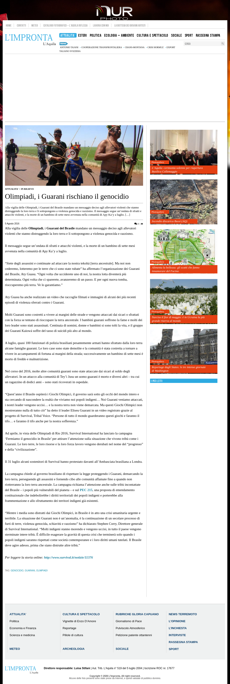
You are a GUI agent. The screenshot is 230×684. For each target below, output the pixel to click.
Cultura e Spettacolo (81, 614)
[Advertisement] (115, 87)
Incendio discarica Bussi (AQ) (169, 221)
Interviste (177, 635)
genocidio (17, 570)
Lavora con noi (101, 25)
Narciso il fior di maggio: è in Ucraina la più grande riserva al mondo (178, 318)
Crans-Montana (134, 47)
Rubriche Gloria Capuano (137, 614)
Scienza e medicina (22, 635)
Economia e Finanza (23, 628)
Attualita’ (18, 614)
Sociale (122, 648)
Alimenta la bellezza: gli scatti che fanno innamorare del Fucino (175, 269)
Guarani (30, 570)
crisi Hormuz (156, 47)
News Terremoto (183, 614)
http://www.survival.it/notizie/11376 (68, 557)
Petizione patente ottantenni (134, 635)
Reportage (69, 628)
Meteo (34, 25)
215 (86, 490)
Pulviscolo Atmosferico (130, 628)
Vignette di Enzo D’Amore (79, 621)
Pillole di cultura (73, 635)
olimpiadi (42, 570)
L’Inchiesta (178, 628)
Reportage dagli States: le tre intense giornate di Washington (179, 368)
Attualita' (12, 189)
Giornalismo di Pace (129, 621)
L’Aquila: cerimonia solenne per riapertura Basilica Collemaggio (177, 169)
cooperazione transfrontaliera (101, 47)
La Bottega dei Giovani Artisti (130, 25)
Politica (14, 621)
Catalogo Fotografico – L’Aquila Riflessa (65, 25)
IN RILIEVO (27, 189)
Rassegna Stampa (183, 642)
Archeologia (74, 648)
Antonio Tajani (69, 47)
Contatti (21, 25)
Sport (174, 649)
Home (8, 25)
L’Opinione (177, 621)
